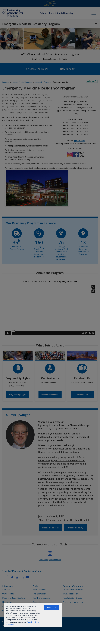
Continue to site (51, 607)
